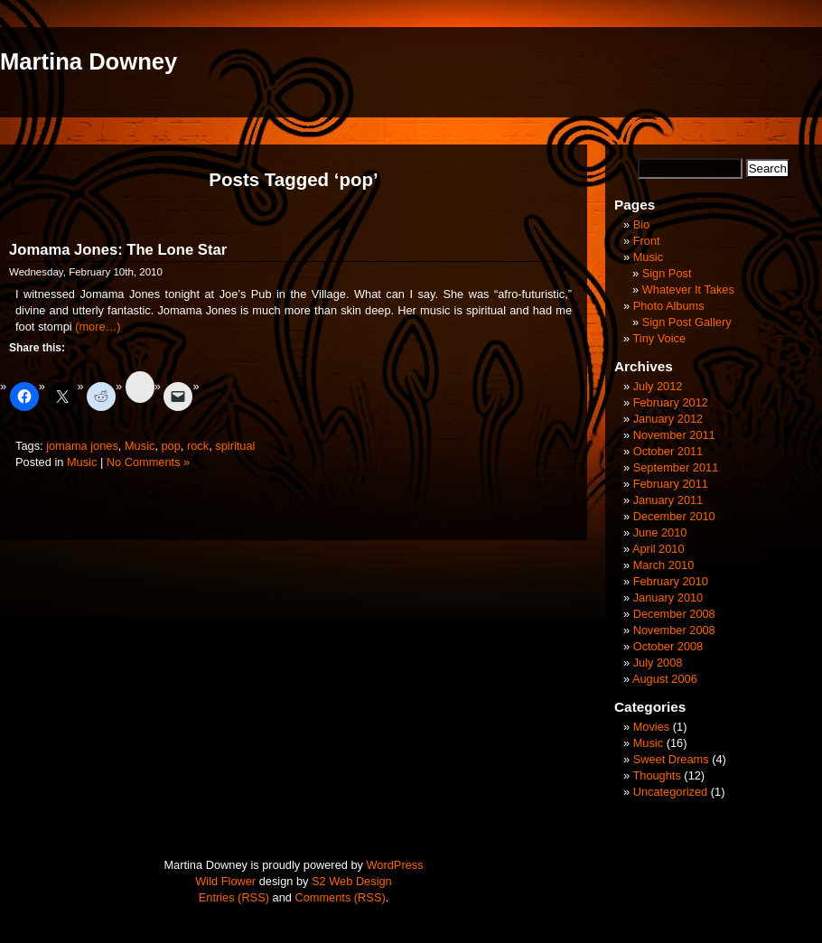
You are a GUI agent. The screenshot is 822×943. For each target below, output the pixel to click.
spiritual (235, 446)
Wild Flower (225, 881)
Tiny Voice (659, 338)
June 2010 (660, 532)
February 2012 (670, 402)
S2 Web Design (352, 881)
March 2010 (664, 565)
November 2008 (674, 630)
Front (646, 240)
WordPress (395, 865)
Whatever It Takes (688, 289)
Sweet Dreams (671, 759)
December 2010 (674, 516)
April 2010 (658, 549)
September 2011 (676, 467)
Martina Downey (88, 61)
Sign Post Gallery (687, 322)
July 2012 (658, 386)
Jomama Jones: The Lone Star (118, 249)
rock (198, 446)
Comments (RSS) (339, 897)
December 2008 (674, 614)
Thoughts (656, 775)
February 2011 (670, 483)
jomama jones (82, 446)
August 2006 (664, 679)
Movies (651, 726)
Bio (641, 224)
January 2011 (668, 500)
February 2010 (670, 581)
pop (171, 446)
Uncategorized (670, 791)
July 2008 (658, 662)
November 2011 (674, 435)
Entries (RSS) (234, 897)
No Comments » (148, 462)
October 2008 (668, 646)
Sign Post (667, 273)
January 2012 (668, 418)
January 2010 (668, 597)
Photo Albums (669, 306)
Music (139, 446)
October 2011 (668, 451)
